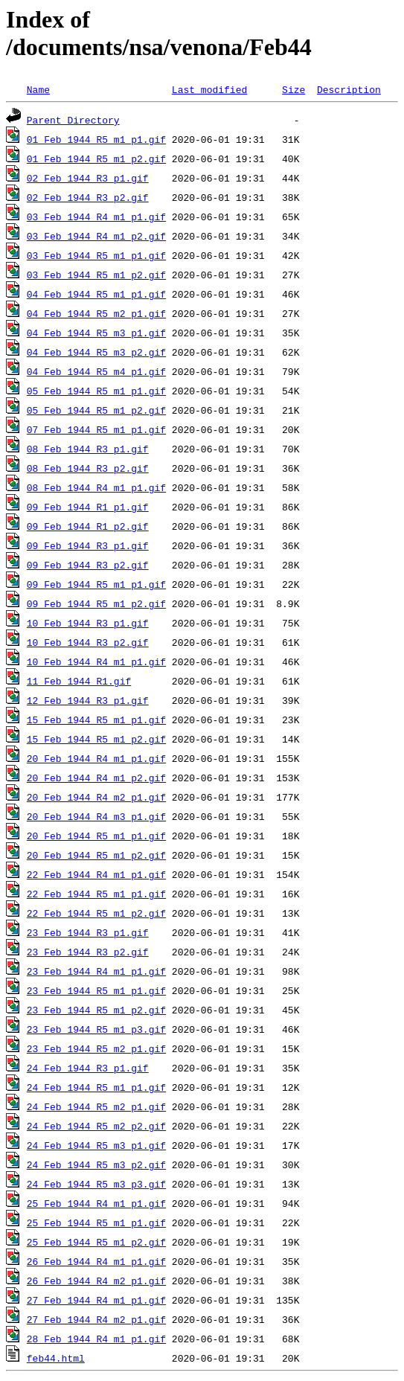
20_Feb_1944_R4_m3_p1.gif (96, 816)
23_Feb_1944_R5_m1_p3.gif (96, 1029)
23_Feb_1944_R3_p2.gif (88, 951)
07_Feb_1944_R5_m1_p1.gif (96, 429)
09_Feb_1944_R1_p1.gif (88, 506)
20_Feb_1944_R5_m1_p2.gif (96, 855)
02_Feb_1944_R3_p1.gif (88, 178)
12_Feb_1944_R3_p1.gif (88, 700)
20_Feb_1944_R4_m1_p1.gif (96, 758)
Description (349, 89)
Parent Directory (73, 119)
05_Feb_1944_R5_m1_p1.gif (96, 390)
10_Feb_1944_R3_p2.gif (88, 642)
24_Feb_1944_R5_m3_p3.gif (96, 1184)
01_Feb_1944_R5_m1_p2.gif (96, 158)
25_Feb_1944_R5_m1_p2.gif (96, 1242)
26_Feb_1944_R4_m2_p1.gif (96, 1280)
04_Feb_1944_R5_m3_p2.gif (96, 352)
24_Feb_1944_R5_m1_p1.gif (96, 1087)
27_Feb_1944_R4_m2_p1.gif (96, 1319)
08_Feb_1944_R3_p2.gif (88, 468)
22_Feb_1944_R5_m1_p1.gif (96, 893)
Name (38, 89)
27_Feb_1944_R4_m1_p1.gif (96, 1300)
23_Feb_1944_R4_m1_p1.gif (96, 971)
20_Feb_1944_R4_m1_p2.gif (96, 777)
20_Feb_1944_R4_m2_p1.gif (96, 797)
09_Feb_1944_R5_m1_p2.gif (96, 603)
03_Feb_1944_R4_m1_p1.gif (96, 216)
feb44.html (56, 1358)
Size (293, 89)
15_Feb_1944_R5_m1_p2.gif (96, 739)
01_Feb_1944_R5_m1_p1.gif (96, 139)
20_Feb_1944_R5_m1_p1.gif (96, 835)
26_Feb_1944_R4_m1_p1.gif (96, 1261)
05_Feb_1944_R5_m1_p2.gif (96, 410)
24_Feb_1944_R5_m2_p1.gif (96, 1106)
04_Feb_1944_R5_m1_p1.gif (96, 294)
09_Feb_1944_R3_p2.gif (88, 564)
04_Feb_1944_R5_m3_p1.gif (96, 332)
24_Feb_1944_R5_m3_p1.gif (96, 1145)
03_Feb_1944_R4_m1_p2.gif (96, 236)
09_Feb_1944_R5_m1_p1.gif (96, 584)
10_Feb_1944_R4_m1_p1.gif (96, 661)
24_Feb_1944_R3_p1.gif (88, 1067)
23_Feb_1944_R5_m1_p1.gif (96, 990)
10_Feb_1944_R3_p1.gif (88, 622)
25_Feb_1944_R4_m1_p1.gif (96, 1203)
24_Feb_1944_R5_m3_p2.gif (96, 1164)
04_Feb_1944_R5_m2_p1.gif (96, 313)
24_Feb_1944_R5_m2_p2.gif (96, 1125)
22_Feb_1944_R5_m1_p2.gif (96, 913)
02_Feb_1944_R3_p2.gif (88, 197)
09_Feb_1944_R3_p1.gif (88, 545)
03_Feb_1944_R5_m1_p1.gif (96, 255)
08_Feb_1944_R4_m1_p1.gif (96, 487)
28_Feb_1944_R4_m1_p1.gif (96, 1338)
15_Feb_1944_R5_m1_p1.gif (96, 719)
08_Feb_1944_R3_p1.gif (88, 448)
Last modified (209, 89)
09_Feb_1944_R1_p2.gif (88, 526)
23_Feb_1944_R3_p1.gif (88, 932)
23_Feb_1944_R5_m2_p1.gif (96, 1048)
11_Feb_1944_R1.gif (79, 681)
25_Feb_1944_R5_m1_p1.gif (96, 1222)
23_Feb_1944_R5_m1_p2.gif (96, 1009)
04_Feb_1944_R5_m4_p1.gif (96, 371)
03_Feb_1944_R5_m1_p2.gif (96, 274)
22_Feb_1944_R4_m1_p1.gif (96, 874)
